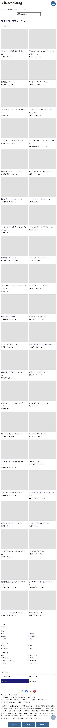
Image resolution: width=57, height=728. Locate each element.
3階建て (4, 636)
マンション (5, 648)
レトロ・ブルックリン (8, 660)
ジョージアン (33, 663)
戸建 (31, 645)
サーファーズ (33, 655)
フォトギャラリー (7, 677)
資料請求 (28, 724)
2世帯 (4, 639)
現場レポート (33, 677)
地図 (34, 697)
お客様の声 (32, 681)
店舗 (31, 648)
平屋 (31, 639)
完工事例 (4, 681)
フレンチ (32, 658)
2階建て (32, 633)
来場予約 (42, 724)
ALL (3, 626)
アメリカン (5, 658)
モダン (4, 663)
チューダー (33, 660)
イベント (14, 724)
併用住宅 (32, 636)
